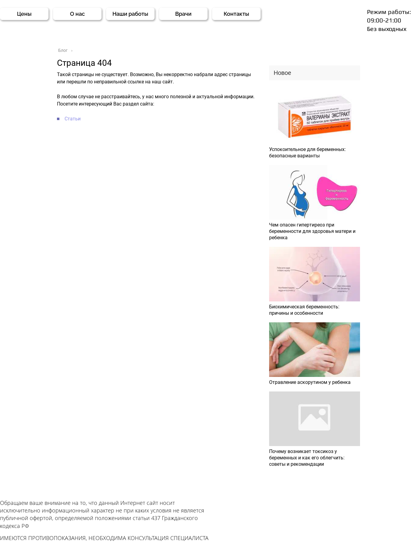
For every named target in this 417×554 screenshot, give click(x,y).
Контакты (236, 14)
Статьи (73, 119)
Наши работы (130, 14)
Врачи (183, 14)
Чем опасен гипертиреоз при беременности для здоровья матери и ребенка (312, 231)
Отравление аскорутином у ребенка (310, 382)
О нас (77, 14)
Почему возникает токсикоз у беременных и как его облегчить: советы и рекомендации (307, 457)
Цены (24, 14)
